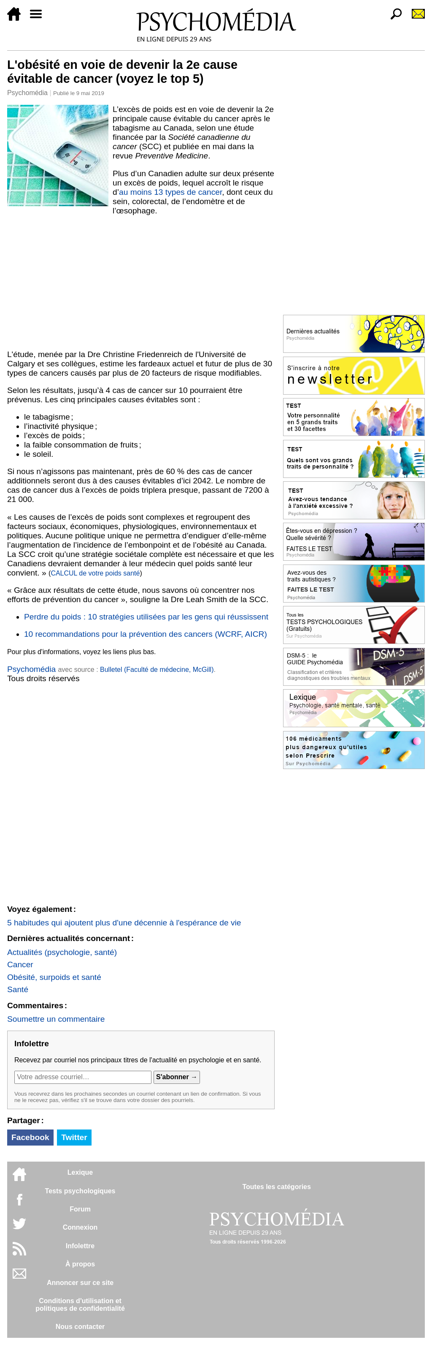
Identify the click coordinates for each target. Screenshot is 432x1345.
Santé (17, 989)
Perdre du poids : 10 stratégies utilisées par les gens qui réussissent (146, 616)
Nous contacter (80, 1326)
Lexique (80, 1172)
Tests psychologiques (80, 1191)
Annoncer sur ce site (80, 1282)
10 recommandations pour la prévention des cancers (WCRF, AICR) (145, 634)
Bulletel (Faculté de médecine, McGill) (156, 669)
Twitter (74, 1137)
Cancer (20, 964)
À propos (80, 1264)
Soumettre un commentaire (56, 1019)
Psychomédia (27, 92)
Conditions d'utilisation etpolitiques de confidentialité (80, 1304)
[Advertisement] (141, 283)
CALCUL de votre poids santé (95, 573)
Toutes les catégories (276, 1186)
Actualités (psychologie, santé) (62, 952)
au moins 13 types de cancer (170, 192)
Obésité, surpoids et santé (54, 977)
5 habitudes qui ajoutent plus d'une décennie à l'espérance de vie (124, 922)
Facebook (30, 1137)
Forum (80, 1209)
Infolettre (80, 1246)
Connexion (80, 1227)
